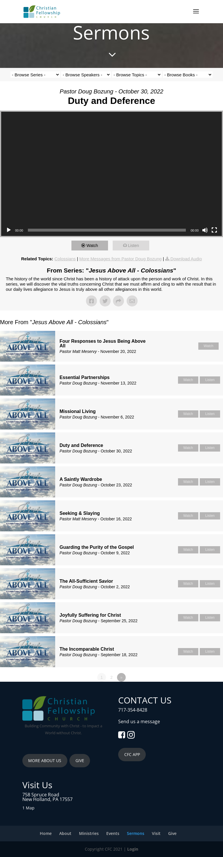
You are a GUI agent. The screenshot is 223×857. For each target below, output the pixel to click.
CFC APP (132, 754)
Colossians (65, 258)
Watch (93, 245)
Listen (135, 245)
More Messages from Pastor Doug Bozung (120, 258)
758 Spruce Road (40, 794)
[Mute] (205, 230)
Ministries (89, 833)
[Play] (9, 230)
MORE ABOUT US (44, 760)
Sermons (135, 833)
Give (172, 833)
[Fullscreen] (214, 230)
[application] (111, 174)
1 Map (28, 808)
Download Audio (186, 258)
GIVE (79, 760)
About (65, 833)
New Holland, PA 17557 (47, 799)
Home (46, 833)
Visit (156, 833)
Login (132, 849)
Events (112, 833)
